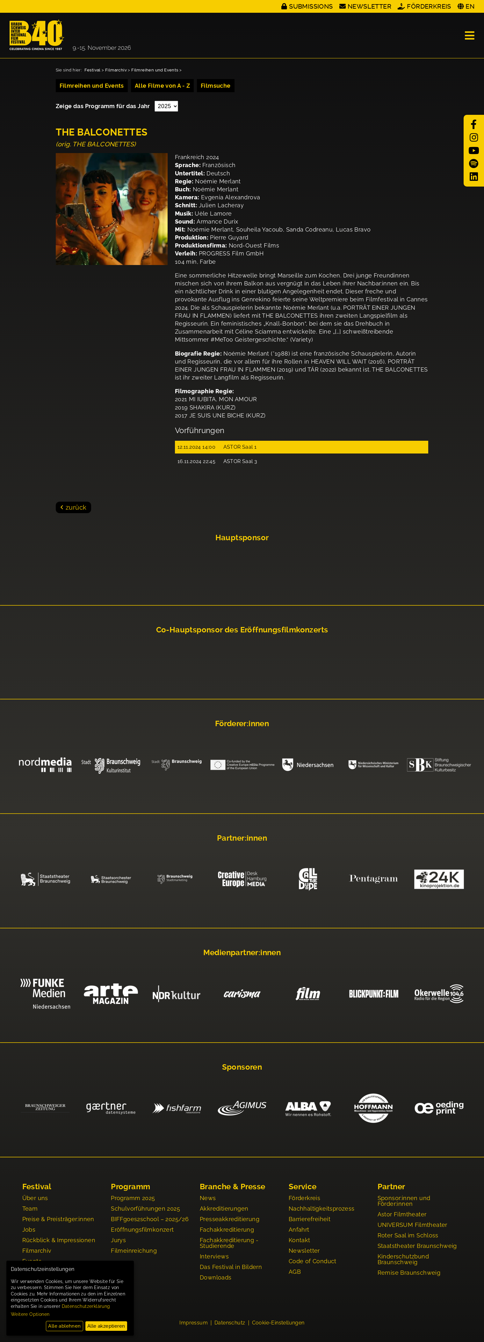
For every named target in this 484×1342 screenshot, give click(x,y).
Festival (92, 70)
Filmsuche (216, 85)
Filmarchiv (116, 70)
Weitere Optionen (30, 1314)
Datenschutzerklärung (86, 1306)
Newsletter (369, 6)
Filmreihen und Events (154, 70)
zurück (76, 507)
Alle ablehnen (64, 1326)
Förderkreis (429, 6)
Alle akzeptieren (106, 1326)
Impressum (193, 1323)
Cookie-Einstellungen (278, 1323)
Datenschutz (229, 1323)
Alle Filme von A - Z (162, 85)
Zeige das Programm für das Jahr (104, 106)
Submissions (311, 6)
